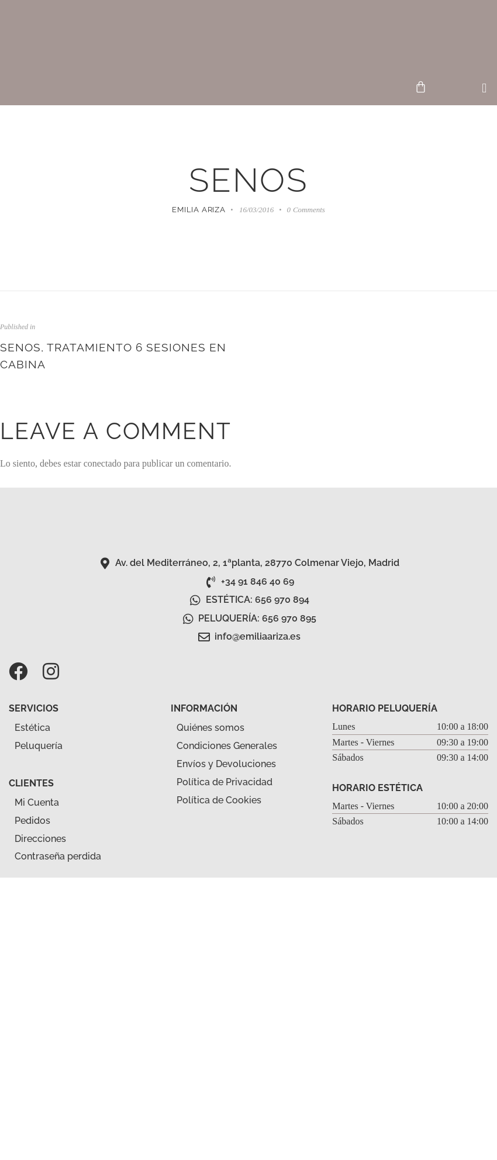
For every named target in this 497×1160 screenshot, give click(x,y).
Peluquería (45, 746)
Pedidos (32, 820)
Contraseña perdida (58, 856)
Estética (39, 728)
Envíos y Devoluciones (226, 763)
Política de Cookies (219, 800)
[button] (484, 88)
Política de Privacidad (224, 782)
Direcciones (40, 838)
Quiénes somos (210, 727)
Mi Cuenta (37, 802)
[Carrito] (421, 87)
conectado (103, 463)
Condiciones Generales (227, 745)
